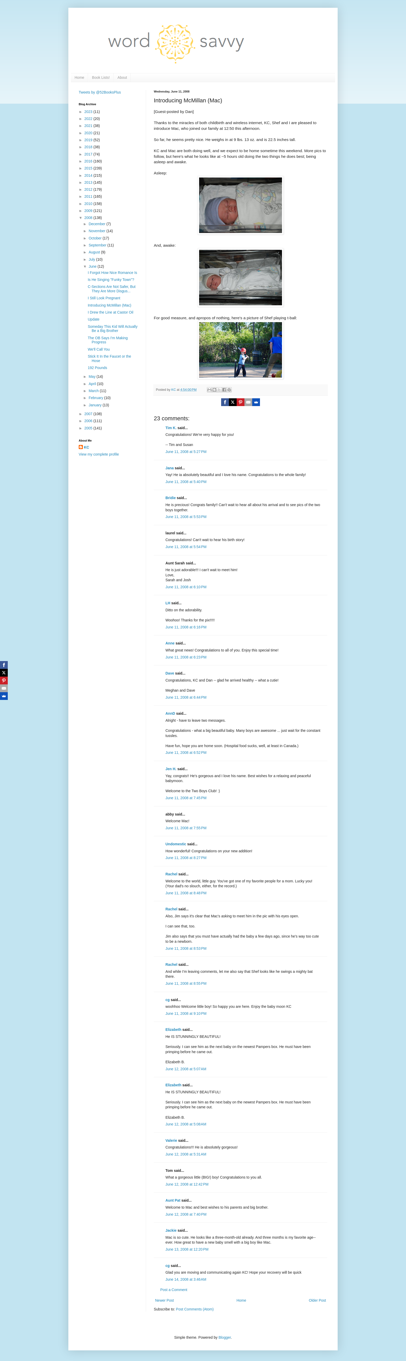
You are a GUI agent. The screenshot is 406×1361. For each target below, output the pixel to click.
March (94, 391)
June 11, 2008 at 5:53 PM (185, 517)
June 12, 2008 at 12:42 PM (186, 1184)
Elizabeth (173, 1029)
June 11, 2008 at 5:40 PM (185, 482)
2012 (88, 189)
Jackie (171, 1230)
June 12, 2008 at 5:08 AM (185, 1124)
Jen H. (170, 769)
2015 (88, 168)
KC (86, 447)
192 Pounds (97, 368)
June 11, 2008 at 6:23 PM (185, 657)
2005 (88, 428)
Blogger (225, 1337)
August (95, 252)
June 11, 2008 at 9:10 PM (185, 1013)
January (96, 405)
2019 (88, 140)
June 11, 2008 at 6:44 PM (185, 697)
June (93, 266)
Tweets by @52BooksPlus (100, 92)
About (122, 77)
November (97, 231)
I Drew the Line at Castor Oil (110, 312)
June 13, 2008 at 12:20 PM (186, 1249)
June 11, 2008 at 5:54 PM (185, 547)
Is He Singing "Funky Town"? (111, 280)
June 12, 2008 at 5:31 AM (185, 1154)
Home (79, 77)
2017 (88, 154)
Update (93, 319)
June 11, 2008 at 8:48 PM (185, 893)
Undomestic (175, 844)
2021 (88, 126)
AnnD (170, 713)
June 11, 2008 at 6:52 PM (185, 752)
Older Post (317, 1300)
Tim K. (171, 428)
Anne (170, 643)
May (92, 376)
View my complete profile (99, 454)
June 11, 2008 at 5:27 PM (185, 452)
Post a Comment (173, 1290)
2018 (88, 147)
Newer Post (164, 1300)
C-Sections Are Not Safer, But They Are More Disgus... (111, 289)
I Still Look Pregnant (104, 298)
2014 (88, 175)
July (92, 259)
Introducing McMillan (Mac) (109, 305)
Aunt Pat (172, 1200)
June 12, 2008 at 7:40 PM (185, 1214)
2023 (88, 112)
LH (167, 603)
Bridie (170, 498)
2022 (88, 119)
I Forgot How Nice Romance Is (112, 273)
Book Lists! (101, 77)
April (93, 384)
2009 (88, 211)
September (98, 245)
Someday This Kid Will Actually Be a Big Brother (112, 328)
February (96, 398)
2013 (88, 182)
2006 (88, 421)
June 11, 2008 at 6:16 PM (185, 627)
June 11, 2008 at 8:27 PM (185, 858)
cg (167, 1000)
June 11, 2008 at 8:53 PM (185, 948)
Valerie (171, 1140)
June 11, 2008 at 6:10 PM (185, 587)
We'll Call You (99, 349)
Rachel (171, 874)
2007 (88, 414)
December (97, 224)
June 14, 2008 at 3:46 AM (185, 1279)
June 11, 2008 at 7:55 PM (185, 828)
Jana (169, 468)
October (96, 238)
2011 (88, 196)
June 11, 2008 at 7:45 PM (185, 798)
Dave (169, 673)
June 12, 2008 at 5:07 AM (185, 1069)
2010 (88, 204)
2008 (88, 218)
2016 (88, 161)
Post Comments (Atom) (195, 1309)
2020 (88, 133)
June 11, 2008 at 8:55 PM (185, 983)
